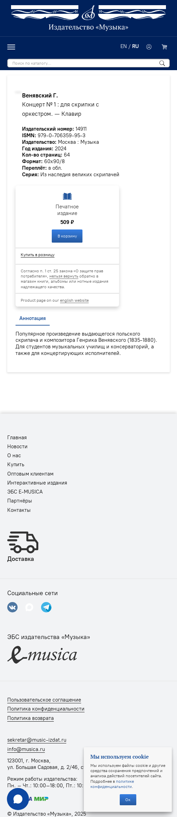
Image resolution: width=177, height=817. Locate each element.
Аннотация (32, 318)
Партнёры (19, 501)
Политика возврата (30, 718)
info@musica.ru (26, 749)
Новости (17, 446)
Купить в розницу (38, 254)
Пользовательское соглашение (44, 700)
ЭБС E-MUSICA (25, 492)
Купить (15, 464)
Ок (127, 799)
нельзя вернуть (63, 276)
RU (135, 46)
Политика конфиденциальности (46, 709)
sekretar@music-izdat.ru (36, 740)
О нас (14, 455)
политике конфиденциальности (112, 784)
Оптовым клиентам (30, 474)
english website (74, 300)
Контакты (19, 510)
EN (123, 46)
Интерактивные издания (37, 483)
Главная (17, 437)
